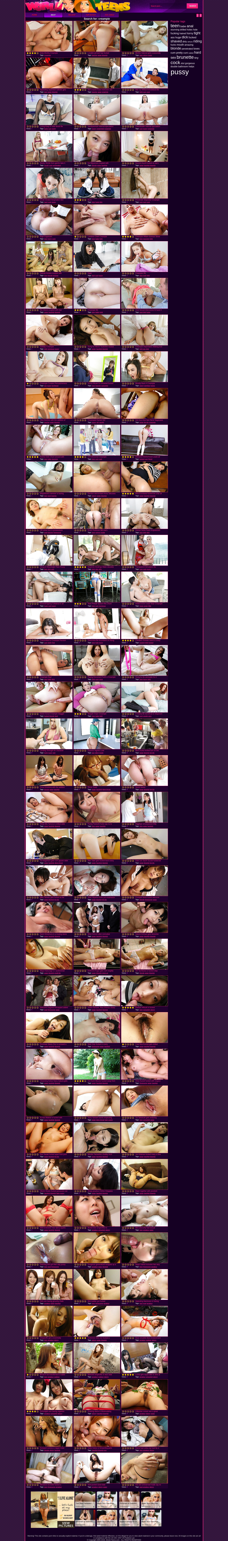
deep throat (106, 789)
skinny (145, 55)
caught (101, 422)
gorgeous (51, 349)
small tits (105, 92)
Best (53, 15)
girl (98, 422)
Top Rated (91, 15)
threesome (57, 532)
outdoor (148, 1340)
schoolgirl (104, 385)
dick (100, 202)
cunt (144, 202)
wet (54, 753)
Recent (72, 15)
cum (144, 92)
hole (144, 275)
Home (34, 15)
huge (97, 202)
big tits (146, 422)
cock (148, 92)
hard (45, 202)
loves (141, 606)
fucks (46, 129)
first (53, 642)
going (142, 385)
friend (150, 459)
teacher (94, 55)
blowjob (104, 55)
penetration (57, 165)
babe (97, 239)
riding (97, 753)
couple (145, 716)
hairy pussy (109, 1120)
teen (141, 55)
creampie (47, 55)
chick (101, 679)
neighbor (147, 385)
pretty (54, 129)
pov (105, 1450)
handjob (104, 165)
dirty (100, 569)
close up (105, 973)
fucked (142, 459)
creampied (100, 129)
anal (141, 312)
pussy (94, 129)
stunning (146, 239)
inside (103, 532)
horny (50, 239)
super (146, 606)
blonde (94, 165)
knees (153, 385)
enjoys (98, 532)
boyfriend (55, 385)
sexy (93, 532)
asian (99, 55)
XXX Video (109, 15)
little (149, 606)
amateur (95, 1230)
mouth (46, 165)
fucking (142, 642)
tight (141, 92)
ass (144, 349)
